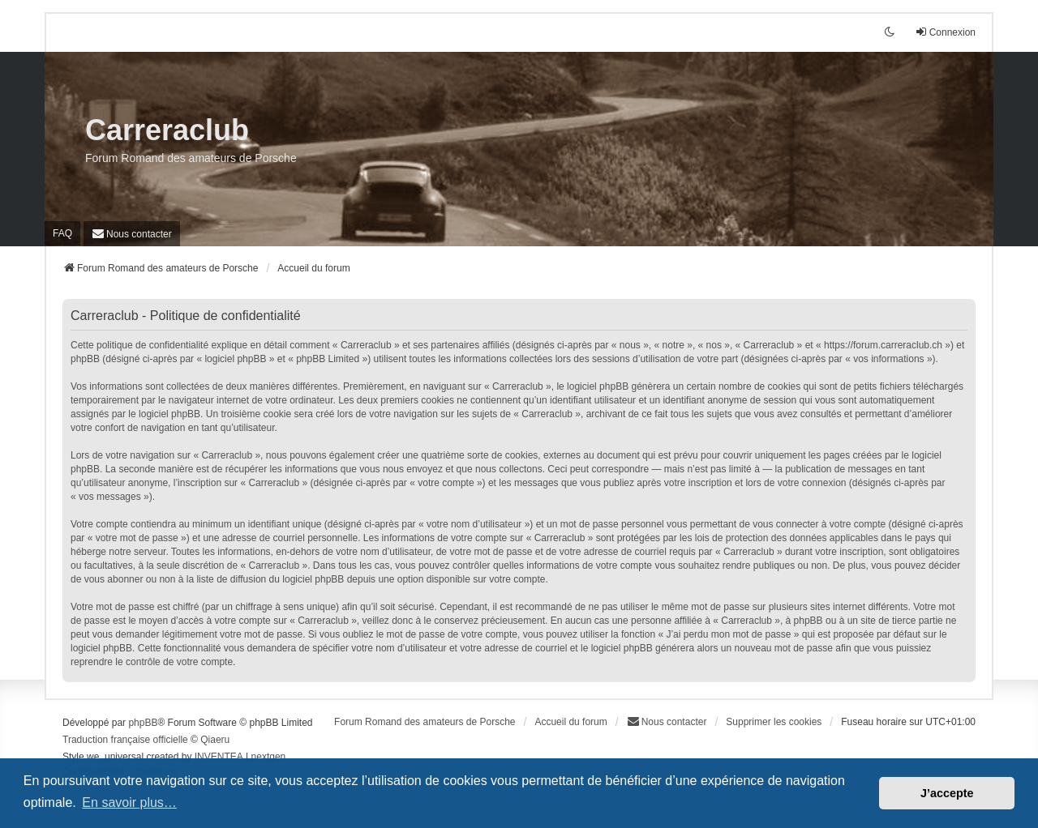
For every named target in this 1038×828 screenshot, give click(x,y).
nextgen (268, 756)
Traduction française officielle (125, 739)
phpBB (142, 722)
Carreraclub (167, 130)
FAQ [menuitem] (62, 233)
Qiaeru (214, 739)
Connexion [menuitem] (945, 32)
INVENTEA (219, 756)
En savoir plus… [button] (129, 802)
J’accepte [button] (947, 793)
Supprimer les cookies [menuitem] (773, 722)
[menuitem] (132, 233)
